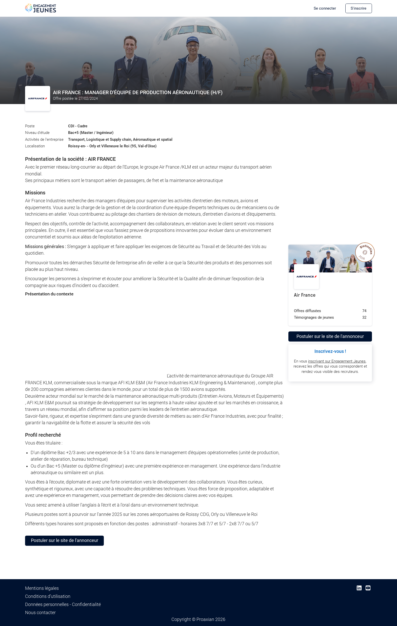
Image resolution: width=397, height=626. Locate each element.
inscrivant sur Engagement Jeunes (337, 361)
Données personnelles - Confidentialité (63, 604)
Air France (304, 295)
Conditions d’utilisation (47, 596)
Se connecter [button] (325, 8)
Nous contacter (40, 612)
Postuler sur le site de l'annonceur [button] (64, 540)
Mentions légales (42, 588)
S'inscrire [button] (358, 8)
